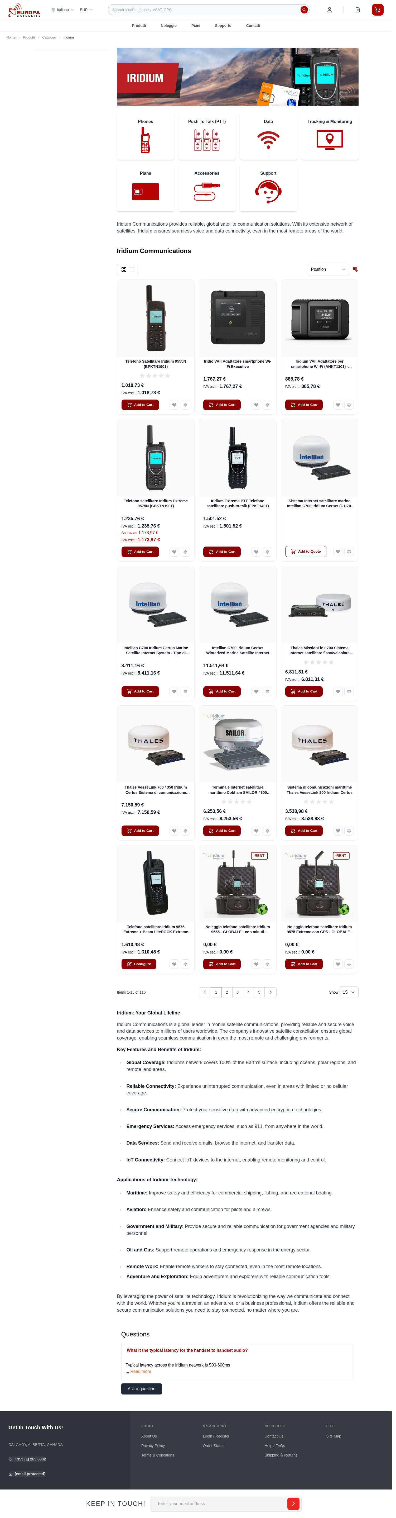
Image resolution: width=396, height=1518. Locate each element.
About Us (149, 1436)
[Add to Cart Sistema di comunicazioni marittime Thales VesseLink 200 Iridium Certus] (304, 831)
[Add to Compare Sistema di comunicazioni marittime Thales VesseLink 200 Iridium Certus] (349, 831)
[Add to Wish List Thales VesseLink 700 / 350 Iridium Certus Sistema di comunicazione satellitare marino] (174, 831)
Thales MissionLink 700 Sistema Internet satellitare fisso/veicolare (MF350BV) (319, 651)
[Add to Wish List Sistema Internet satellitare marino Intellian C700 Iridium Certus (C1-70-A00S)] (338, 551)
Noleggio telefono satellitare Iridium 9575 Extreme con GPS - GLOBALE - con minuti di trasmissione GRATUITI (319, 930)
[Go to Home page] (24, 10)
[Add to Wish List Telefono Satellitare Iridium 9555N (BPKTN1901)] (174, 405)
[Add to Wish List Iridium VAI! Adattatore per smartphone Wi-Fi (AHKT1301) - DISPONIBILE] (338, 405)
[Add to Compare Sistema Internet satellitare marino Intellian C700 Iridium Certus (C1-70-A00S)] (349, 551)
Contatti (253, 25)
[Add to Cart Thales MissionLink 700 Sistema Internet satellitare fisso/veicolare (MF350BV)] (304, 691)
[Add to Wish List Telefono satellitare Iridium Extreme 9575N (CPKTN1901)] (174, 552)
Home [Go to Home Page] (11, 37)
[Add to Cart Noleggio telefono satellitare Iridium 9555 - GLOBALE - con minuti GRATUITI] (222, 964)
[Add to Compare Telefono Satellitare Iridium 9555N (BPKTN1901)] (185, 405)
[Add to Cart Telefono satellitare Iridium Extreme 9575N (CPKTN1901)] (140, 552)
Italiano (62, 10)
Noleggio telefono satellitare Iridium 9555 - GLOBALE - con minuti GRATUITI (237, 930)
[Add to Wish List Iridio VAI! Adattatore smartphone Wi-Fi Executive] (256, 405)
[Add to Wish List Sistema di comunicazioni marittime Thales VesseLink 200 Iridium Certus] (338, 831)
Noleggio (169, 25)
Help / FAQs (274, 1446)
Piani (195, 25)
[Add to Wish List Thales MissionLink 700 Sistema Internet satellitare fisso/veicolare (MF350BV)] (338, 691)
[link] (205, 992)
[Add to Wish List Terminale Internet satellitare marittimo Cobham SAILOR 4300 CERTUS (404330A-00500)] (256, 831)
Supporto (223, 25)
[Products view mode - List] (131, 269)
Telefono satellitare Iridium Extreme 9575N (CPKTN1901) (156, 503)
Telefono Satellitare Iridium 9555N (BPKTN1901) (155, 363)
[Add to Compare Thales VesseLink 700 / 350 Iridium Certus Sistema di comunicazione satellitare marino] (185, 831)
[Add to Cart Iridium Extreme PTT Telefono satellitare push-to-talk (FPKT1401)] (222, 552)
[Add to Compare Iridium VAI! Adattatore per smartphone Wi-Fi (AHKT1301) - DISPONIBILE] (349, 405)
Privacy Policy (153, 1446)
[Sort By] (328, 269)
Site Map (333, 1436)
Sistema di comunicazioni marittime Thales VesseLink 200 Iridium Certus (319, 789)
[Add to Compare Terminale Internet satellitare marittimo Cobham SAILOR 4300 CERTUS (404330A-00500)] (267, 831)
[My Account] (329, 9)
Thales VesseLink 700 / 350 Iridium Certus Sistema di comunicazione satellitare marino (156, 790)
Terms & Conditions (157, 1455)
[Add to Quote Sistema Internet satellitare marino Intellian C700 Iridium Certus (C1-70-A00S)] (305, 551)
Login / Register (216, 1436)
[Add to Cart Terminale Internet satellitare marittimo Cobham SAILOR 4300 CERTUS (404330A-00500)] (222, 831)
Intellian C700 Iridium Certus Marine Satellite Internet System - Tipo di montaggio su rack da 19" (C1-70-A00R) (155, 651)
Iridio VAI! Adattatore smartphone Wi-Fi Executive (237, 363)
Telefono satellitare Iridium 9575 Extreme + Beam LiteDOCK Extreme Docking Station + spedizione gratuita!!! (155, 930)
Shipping (271, 1455)
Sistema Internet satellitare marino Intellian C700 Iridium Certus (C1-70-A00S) (319, 504)
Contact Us (273, 1436)
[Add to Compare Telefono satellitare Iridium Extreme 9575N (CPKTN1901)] (185, 552)
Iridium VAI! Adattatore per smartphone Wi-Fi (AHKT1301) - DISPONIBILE (319, 364)
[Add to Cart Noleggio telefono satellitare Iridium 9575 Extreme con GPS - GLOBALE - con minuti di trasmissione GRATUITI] (304, 964)
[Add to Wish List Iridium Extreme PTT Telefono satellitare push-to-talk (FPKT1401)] (256, 552)
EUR (86, 10)
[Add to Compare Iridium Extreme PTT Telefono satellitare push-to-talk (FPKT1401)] (267, 552)
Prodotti (139, 25)
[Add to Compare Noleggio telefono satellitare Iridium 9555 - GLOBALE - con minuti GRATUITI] (267, 964)
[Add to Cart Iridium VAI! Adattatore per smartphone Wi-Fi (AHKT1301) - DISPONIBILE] (304, 405)
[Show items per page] (349, 992)
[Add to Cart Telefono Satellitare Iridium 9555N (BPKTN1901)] (140, 405)
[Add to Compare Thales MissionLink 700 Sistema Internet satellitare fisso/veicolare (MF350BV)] (349, 691)
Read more (140, 1371)
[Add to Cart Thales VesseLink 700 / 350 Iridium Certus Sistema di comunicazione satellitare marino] (140, 831)
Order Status (213, 1446)
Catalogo (49, 37)
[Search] (304, 9)
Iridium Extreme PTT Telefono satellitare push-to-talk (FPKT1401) (237, 503)
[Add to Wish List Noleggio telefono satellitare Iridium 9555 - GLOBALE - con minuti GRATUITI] (256, 964)
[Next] (270, 992)
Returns (290, 1455)
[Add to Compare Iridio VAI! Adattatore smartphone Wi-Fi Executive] (267, 405)
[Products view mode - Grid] (124, 269)
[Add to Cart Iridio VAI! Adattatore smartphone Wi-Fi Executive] (222, 405)
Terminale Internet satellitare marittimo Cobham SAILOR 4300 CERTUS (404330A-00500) (238, 790)
